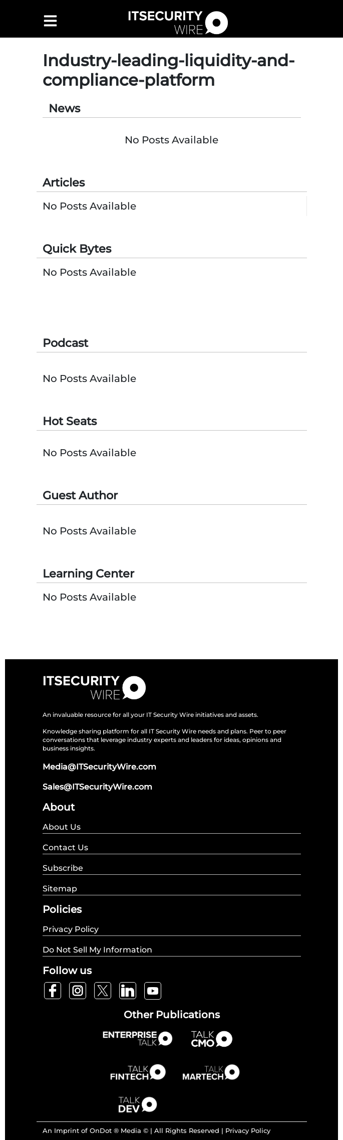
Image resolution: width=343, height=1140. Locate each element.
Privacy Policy (247, 1130)
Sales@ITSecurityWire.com (97, 787)
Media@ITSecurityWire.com (99, 767)
